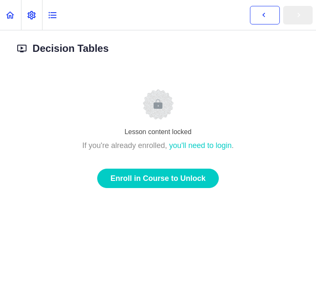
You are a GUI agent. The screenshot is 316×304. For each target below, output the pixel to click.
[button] (10, 15)
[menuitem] (31, 15)
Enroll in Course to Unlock (157, 178)
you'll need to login (200, 145)
